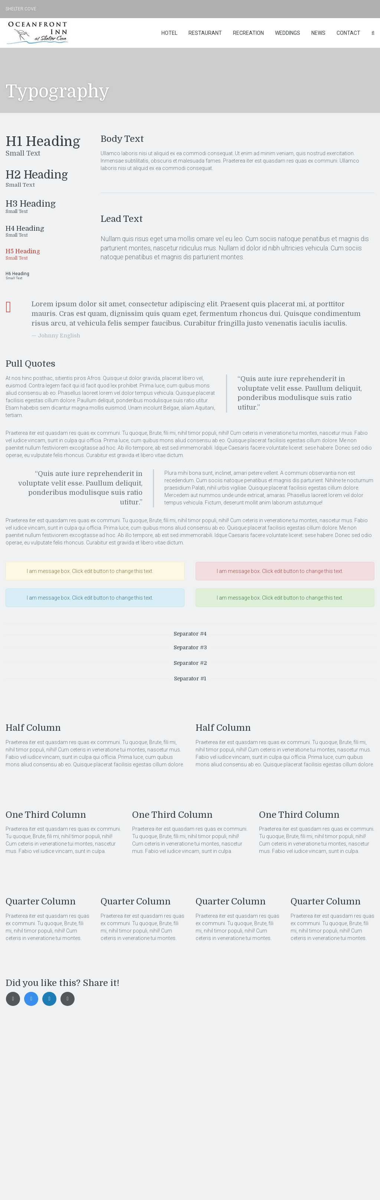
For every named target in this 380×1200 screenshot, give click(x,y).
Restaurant (205, 33)
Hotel (169, 33)
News (318, 33)
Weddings (287, 33)
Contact (348, 33)
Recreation (248, 33)
